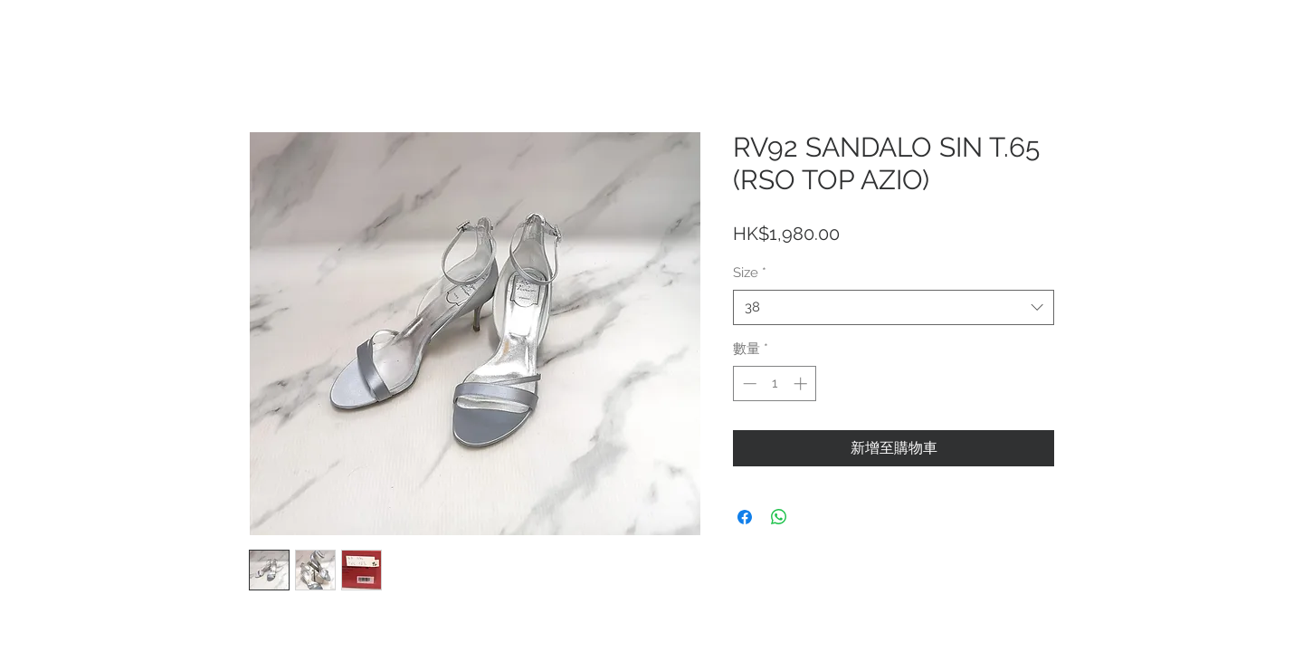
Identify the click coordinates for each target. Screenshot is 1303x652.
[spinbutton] (775, 383)
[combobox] (893, 307)
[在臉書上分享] (745, 517)
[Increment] (802, 383)
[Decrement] (748, 383)
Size (749, 272)
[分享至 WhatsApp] (779, 517)
